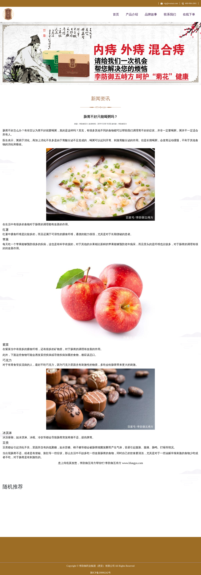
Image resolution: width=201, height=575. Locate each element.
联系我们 (170, 14)
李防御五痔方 (88, 463)
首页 (116, 14)
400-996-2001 (189, 3)
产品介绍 (132, 14)
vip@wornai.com (169, 3)
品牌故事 (151, 14)
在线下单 (189, 14)
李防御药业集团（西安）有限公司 (97, 566)
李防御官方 (83, 124)
